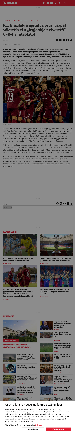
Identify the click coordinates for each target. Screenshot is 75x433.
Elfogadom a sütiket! (58, 429)
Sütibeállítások (33, 429)
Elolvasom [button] (38, 425)
